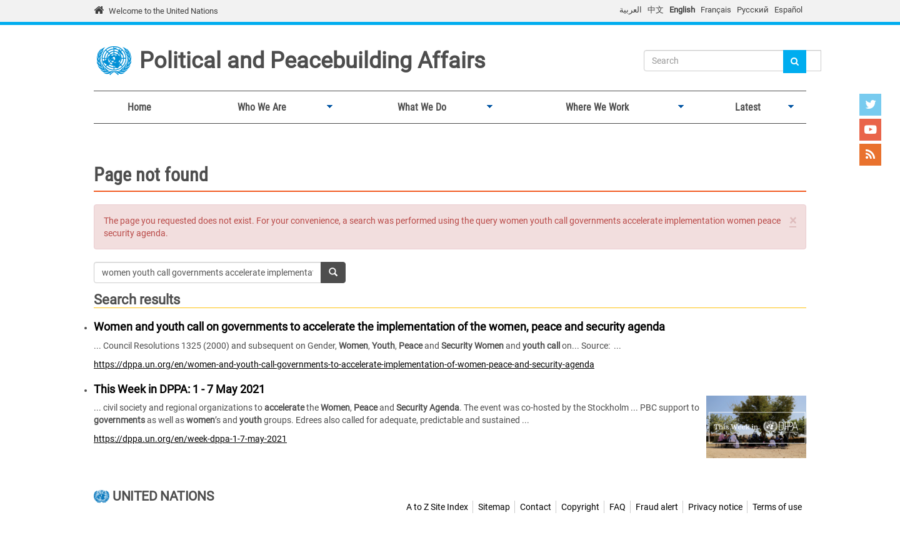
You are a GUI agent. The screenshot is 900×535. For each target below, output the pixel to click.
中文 (656, 9)
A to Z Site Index (437, 507)
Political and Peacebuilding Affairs (312, 61)
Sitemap (494, 507)
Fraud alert (657, 507)
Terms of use (777, 507)
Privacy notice (715, 507)
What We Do (418, 107)
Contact (535, 507)
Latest (745, 107)
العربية (630, 9)
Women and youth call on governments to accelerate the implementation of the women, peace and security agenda (379, 326)
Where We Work (594, 107)
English (682, 9)
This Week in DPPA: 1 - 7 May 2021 (179, 389)
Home (139, 107)
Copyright (580, 507)
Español (788, 9)
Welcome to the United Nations (163, 11)
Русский (753, 9)
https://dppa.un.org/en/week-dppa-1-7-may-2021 (190, 439)
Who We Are (258, 107)
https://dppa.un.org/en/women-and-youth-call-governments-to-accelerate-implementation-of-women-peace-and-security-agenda (344, 364)
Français (716, 9)
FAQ (617, 507)
